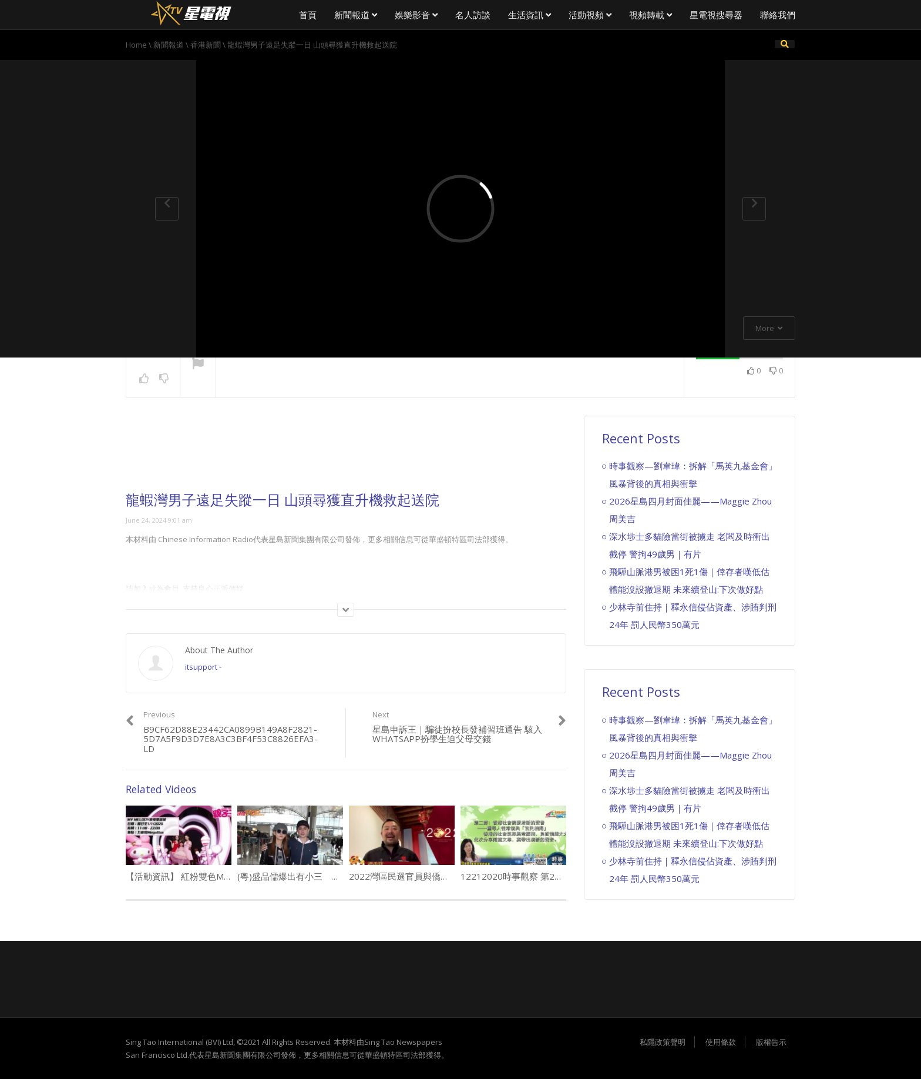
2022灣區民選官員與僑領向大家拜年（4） (432, 876)
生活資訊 (529, 15)
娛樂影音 (416, 15)
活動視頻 (590, 15)
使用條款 (720, 1042)
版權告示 (771, 1042)
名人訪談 (472, 15)
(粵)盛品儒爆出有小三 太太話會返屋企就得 (324, 876)
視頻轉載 (650, 15)
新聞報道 (355, 15)
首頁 (308, 15)
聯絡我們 (777, 15)
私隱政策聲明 (662, 1042)
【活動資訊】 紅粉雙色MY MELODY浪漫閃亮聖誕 (223, 876)
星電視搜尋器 (716, 15)
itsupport (201, 667)
